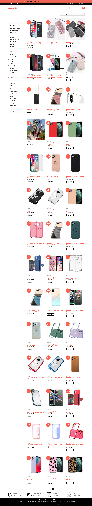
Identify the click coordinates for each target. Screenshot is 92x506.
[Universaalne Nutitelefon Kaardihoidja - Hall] (56, 230)
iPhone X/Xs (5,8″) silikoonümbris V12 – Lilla (35, 478)
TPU (11, 103)
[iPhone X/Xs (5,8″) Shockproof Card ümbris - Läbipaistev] (75, 263)
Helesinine (12, 56)
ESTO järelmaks (61, 501)
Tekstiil (12, 100)
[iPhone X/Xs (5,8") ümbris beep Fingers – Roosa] (36, 431)
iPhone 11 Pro (13, 37)
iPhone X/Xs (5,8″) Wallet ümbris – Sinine (35, 277)
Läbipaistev (13, 70)
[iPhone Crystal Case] (56, 29)
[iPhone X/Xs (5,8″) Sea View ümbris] (56, 297)
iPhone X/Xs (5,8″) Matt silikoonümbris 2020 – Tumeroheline (36, 411)
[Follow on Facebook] (76, 3)
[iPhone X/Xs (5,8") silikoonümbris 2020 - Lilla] (75, 330)
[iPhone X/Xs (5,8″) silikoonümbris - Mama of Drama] (56, 263)
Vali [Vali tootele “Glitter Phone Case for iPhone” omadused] (68, 79)
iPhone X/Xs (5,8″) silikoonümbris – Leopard (75, 478)
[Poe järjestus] (72, 14)
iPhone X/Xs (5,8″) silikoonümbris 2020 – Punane (74, 445)
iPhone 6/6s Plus (14, 28)
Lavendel (12, 66)
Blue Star (12, 83)
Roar (11, 85)
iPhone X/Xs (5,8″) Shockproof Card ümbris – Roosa (36, 244)
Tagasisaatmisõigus (43, 501)
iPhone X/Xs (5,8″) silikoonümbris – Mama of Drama (55, 277)
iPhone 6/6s (13, 25)
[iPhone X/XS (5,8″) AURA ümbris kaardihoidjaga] (36, 330)
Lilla (11, 68)
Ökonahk (12, 105)
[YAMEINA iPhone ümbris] (36, 96)
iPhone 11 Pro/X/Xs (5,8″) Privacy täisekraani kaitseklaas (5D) (35, 76)
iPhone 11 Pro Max (14, 39)
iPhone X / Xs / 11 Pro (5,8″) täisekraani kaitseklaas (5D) (34, 43)
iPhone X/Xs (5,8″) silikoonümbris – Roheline (75, 244)
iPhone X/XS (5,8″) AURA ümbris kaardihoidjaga (35, 344)
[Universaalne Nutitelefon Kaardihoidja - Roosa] (56, 96)
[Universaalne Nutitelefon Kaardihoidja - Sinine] (36, 297)
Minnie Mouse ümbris (32, 143)
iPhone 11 (12, 35)
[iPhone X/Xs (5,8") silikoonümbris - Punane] (56, 129)
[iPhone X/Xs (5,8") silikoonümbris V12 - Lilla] (36, 464)
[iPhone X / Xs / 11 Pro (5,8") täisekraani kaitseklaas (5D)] (36, 29)
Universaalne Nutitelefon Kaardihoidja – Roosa (53, 110)
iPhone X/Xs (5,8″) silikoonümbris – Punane (55, 143)
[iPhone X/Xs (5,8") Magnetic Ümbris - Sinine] (56, 364)
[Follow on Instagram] (77, 3)
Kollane (12, 61)
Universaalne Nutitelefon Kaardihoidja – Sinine (33, 311)
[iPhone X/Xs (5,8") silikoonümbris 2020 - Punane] (75, 431)
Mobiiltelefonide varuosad (47, 7)
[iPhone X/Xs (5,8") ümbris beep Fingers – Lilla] (56, 431)
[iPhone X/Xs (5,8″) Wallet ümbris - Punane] (75, 397)
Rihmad (29, 8)
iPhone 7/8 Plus (14, 30)
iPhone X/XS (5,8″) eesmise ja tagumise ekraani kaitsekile (34, 177)
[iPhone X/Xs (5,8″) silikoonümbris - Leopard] (75, 464)
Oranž (11, 75)
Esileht (9, 14)
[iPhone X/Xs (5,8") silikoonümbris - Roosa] (56, 163)
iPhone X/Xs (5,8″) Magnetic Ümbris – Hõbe (55, 210)
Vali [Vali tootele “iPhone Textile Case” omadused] (68, 46)
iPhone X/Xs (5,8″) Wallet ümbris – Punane (74, 411)
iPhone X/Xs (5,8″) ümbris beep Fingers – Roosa (34, 445)
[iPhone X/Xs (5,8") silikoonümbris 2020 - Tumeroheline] (56, 330)
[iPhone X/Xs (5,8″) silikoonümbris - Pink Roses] (56, 397)
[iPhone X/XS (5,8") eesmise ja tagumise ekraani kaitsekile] (36, 163)
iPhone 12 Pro (13, 46)
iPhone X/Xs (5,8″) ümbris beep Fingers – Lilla (54, 445)
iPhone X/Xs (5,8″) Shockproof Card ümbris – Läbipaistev (75, 277)
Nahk (11, 94)
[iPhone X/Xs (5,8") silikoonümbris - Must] (75, 163)
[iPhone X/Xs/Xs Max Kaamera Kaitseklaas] (75, 96)
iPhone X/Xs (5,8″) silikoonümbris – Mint (75, 143)
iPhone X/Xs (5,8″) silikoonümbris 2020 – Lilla (74, 344)
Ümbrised (23, 8)
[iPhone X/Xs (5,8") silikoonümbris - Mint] (75, 129)
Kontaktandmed (71, 501)
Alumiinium (13, 91)
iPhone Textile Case (71, 42)
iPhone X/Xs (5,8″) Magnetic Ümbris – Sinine (55, 378)
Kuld (11, 63)
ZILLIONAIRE (60, 8)
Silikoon (12, 98)
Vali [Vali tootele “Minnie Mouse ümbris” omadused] (29, 146)
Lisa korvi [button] (30, 47)
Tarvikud (36, 8)
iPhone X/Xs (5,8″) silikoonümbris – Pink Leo (55, 478)
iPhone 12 (12, 42)
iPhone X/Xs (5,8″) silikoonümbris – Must (75, 177)
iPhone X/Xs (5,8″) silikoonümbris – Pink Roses (55, 411)
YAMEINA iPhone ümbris (33, 109)
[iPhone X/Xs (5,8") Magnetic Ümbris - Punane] (36, 364)
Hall (11, 54)
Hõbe (11, 59)
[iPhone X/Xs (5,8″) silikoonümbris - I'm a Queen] (75, 297)
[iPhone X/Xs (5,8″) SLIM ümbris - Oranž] (75, 364)
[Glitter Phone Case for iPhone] (75, 62)
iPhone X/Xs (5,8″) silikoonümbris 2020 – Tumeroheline (55, 344)
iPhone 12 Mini (13, 44)
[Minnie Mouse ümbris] (36, 129)
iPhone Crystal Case (52, 42)
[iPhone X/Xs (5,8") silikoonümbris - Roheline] (75, 230)
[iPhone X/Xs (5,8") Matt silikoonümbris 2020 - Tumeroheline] (36, 397)
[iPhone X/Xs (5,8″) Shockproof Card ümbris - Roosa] (36, 230)
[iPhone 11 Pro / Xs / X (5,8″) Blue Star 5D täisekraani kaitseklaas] (56, 62)
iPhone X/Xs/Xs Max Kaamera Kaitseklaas (73, 110)
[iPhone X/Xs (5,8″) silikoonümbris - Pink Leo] (56, 464)
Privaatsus (53, 501)
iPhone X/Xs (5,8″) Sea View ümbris (55, 310)
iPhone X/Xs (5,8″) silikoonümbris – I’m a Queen (75, 311)
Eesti (81, 3)
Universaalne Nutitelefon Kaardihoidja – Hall (53, 244)
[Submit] (83, 8)
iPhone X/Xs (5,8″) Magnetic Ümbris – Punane (36, 378)
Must (11, 72)
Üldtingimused (20, 501)
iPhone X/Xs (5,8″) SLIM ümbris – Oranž (74, 378)
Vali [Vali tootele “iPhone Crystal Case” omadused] (49, 46)
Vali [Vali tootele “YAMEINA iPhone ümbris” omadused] (29, 113)
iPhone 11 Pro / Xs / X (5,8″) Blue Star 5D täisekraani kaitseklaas (55, 76)
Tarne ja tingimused (31, 501)
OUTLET (67, 7)
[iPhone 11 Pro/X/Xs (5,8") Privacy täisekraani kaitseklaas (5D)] (36, 62)
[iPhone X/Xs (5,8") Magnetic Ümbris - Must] (36, 196)
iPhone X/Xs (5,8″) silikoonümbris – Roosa (55, 177)
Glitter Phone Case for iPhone (74, 76)
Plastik (11, 96)
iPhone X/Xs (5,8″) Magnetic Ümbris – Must (36, 210)
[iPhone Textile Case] (75, 29)
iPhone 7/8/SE (14, 32)
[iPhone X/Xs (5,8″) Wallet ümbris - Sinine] (36, 263)
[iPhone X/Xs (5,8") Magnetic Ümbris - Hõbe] (56, 196)
